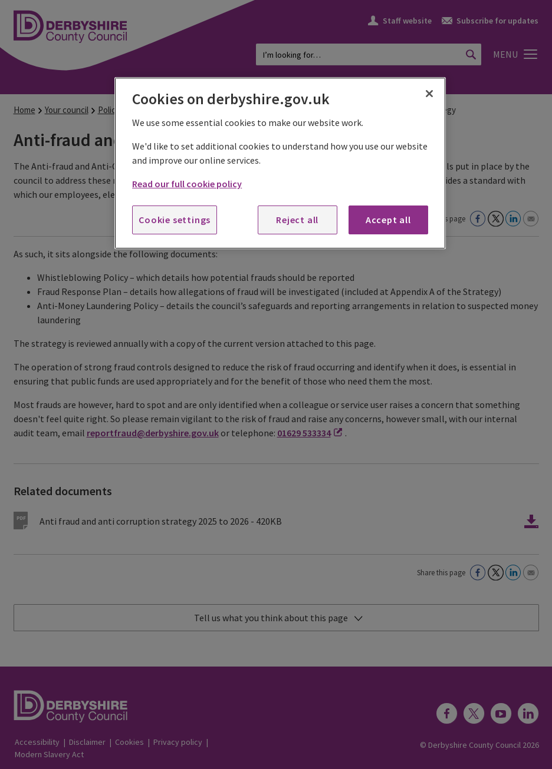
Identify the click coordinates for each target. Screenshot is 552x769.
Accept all (388, 220)
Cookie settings (175, 220)
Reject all (297, 220)
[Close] (429, 94)
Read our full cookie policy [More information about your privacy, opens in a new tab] (187, 184)
